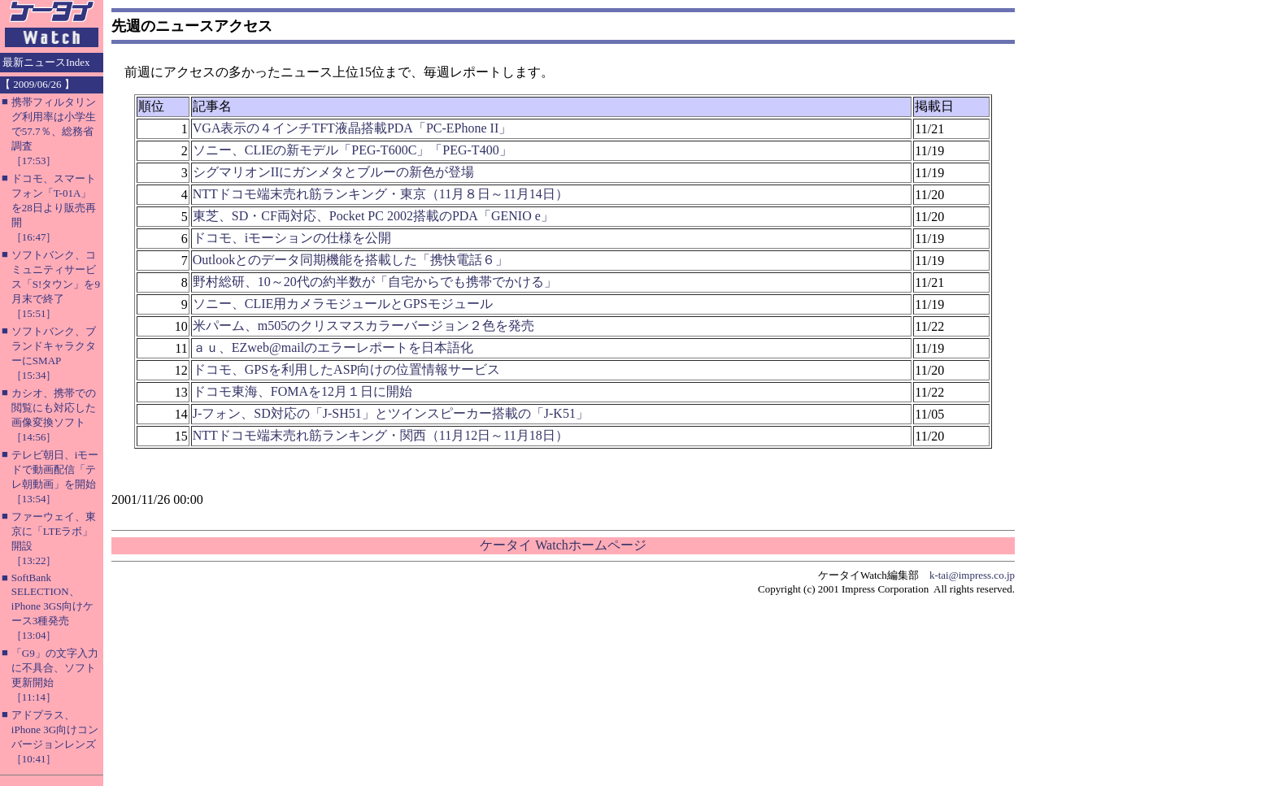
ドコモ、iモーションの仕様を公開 (292, 238)
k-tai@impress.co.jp (972, 575)
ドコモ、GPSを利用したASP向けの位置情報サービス (347, 369)
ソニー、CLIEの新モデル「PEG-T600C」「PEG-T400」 (352, 150)
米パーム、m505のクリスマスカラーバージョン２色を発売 (363, 325)
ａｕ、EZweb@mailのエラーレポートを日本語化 (333, 347)
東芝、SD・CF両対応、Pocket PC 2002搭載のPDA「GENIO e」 (373, 216)
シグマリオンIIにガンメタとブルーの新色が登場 (334, 172)
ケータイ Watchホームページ (563, 545)
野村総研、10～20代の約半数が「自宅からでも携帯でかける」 (375, 282)
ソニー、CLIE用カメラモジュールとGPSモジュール (343, 303)
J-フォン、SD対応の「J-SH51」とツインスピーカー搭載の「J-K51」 (391, 413)
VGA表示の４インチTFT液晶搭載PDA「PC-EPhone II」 (352, 128)
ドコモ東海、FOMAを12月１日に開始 (302, 391)
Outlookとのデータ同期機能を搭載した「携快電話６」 (350, 260)
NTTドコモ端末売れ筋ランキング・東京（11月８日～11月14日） (380, 194)
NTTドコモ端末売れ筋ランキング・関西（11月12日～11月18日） (380, 435)
